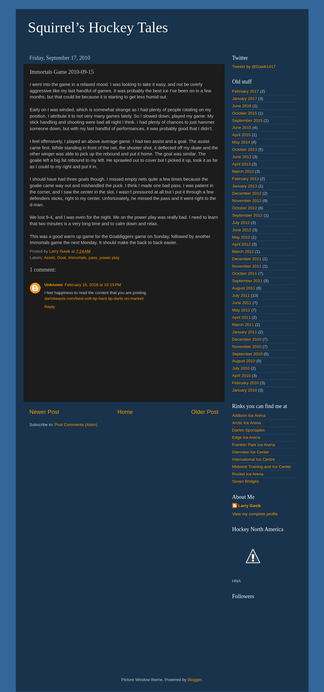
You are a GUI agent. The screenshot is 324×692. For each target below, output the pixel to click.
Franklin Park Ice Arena (253, 444)
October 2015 (244, 113)
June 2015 (241, 127)
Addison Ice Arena (249, 415)
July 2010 (241, 368)
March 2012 (243, 251)
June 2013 (241, 156)
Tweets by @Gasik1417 (254, 66)
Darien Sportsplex (248, 430)
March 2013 (243, 171)
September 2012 (247, 215)
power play (109, 257)
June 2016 (241, 106)
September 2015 (247, 120)
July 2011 (241, 295)
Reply (50, 306)
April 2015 (241, 135)
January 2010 (244, 390)
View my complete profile (255, 514)
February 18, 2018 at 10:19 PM (93, 284)
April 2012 (241, 244)
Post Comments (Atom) (76, 424)
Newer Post (44, 412)
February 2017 (245, 91)
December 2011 (247, 259)
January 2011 (244, 332)
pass (92, 257)
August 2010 (243, 361)
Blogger (195, 679)
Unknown (54, 284)
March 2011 (243, 324)
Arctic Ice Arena (246, 423)
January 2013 (244, 186)
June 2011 (241, 302)
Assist (49, 257)
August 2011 (243, 288)
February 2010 (245, 383)
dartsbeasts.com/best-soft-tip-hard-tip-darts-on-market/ (94, 298)
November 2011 (247, 266)
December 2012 (247, 193)
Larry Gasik (249, 505)
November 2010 (247, 346)
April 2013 (241, 164)
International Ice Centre (253, 459)
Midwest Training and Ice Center (261, 466)
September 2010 (247, 354)
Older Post (204, 412)
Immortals (77, 257)
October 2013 (244, 149)
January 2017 (244, 98)
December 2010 (247, 339)
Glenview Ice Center (250, 452)
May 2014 (241, 142)
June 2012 (241, 230)
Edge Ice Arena (246, 437)
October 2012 (244, 208)
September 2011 (247, 281)
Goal (61, 257)
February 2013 (245, 178)
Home (125, 412)
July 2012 (241, 222)
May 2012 (241, 237)
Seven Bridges (245, 481)
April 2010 (241, 375)
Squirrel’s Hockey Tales (98, 27)
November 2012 (247, 200)
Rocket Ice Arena (248, 474)
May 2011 (241, 310)
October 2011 (244, 273)
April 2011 (241, 317)
